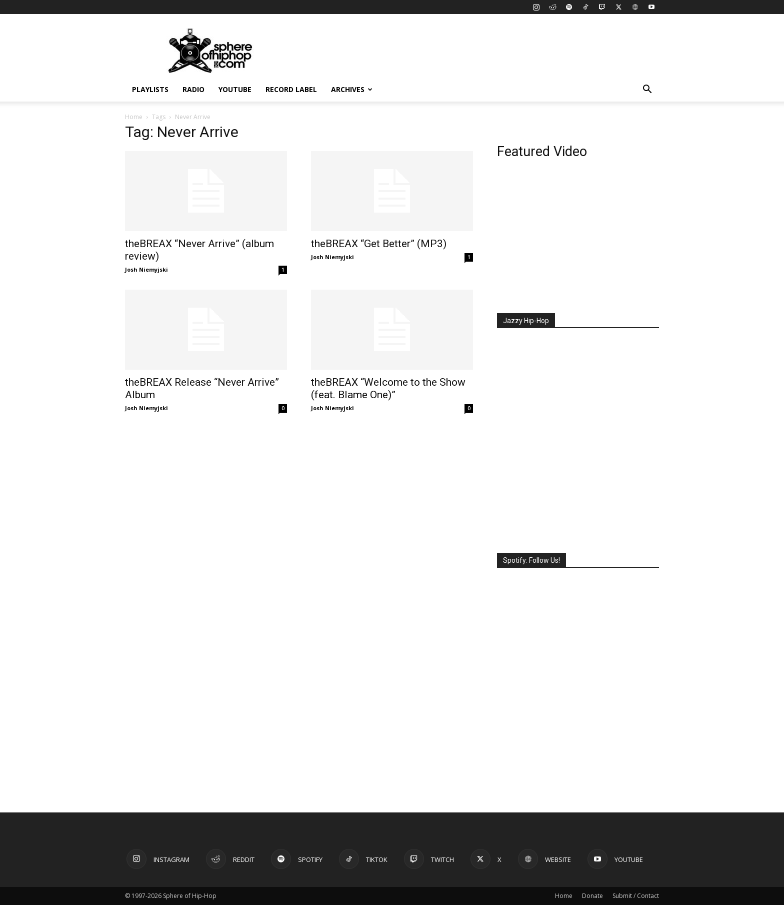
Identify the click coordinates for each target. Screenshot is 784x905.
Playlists (150, 89)
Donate (592, 895)
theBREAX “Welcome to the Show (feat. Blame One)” (388, 388)
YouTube (235, 89)
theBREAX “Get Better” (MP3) (378, 244)
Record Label (291, 89)
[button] (647, 90)
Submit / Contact (635, 895)
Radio (193, 89)
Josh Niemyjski (146, 269)
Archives (351, 89)
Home (133, 117)
